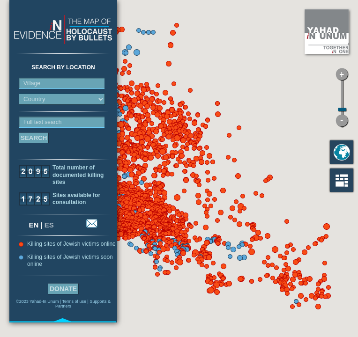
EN (34, 225)
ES (49, 225)
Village (31, 83)
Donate (63, 289)
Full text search (42, 122)
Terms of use (74, 301)
